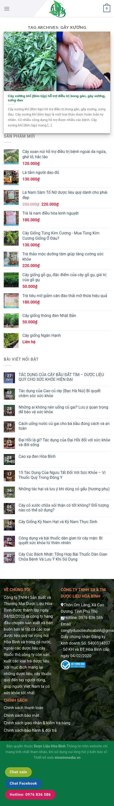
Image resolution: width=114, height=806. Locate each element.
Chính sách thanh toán (23, 707)
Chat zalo (18, 772)
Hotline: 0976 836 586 (30, 794)
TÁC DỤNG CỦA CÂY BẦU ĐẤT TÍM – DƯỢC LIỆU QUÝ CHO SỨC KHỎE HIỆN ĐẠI (61, 377)
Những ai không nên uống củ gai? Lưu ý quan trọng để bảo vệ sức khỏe (63, 409)
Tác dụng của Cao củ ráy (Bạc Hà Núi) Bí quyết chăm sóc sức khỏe (60, 393)
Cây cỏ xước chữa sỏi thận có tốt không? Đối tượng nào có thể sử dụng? (64, 507)
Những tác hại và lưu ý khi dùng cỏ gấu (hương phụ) (64, 489)
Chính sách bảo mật (21, 715)
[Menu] (7, 8)
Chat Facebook (23, 783)
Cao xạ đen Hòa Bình (37, 456)
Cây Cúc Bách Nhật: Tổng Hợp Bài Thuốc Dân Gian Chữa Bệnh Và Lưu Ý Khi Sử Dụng (63, 556)
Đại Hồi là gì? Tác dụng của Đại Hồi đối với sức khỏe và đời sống (64, 442)
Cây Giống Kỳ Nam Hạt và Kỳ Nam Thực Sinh (58, 521)
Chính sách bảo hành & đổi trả (30, 730)
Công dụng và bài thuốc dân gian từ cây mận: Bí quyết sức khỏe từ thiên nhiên (61, 540)
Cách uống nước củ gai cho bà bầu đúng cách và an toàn (64, 426)
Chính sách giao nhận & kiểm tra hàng (37, 723)
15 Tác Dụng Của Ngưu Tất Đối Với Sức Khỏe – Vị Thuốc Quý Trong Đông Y (62, 475)
